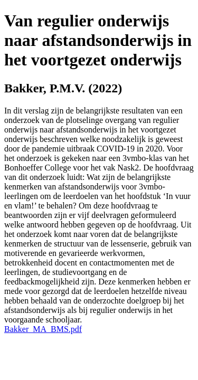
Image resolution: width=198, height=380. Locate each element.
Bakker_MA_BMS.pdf (43, 329)
